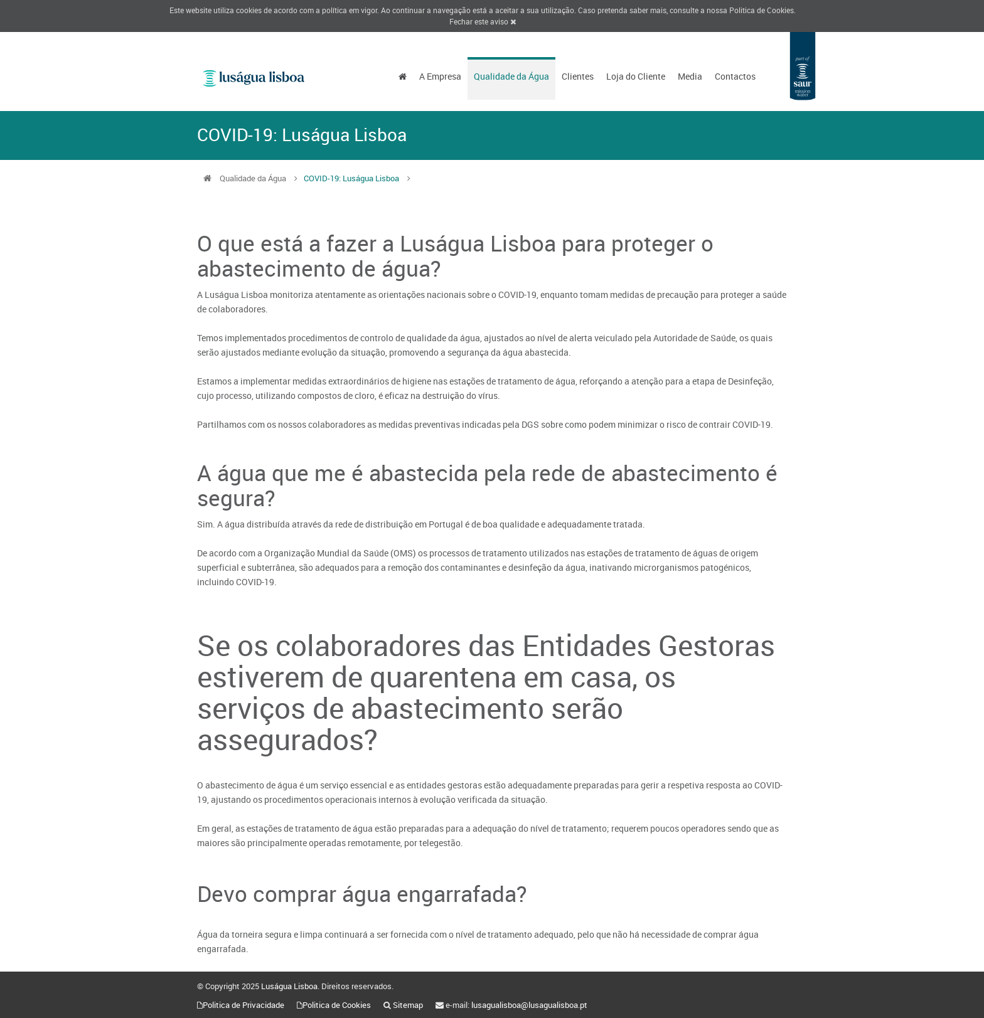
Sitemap (408, 1004)
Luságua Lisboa (289, 986)
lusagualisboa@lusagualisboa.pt (529, 1004)
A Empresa (440, 76)
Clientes (578, 76)
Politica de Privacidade (243, 1004)
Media (690, 76)
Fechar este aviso (482, 21)
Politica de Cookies (761, 10)
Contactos (735, 76)
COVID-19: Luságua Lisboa (351, 178)
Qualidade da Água (511, 76)
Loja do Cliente (635, 76)
